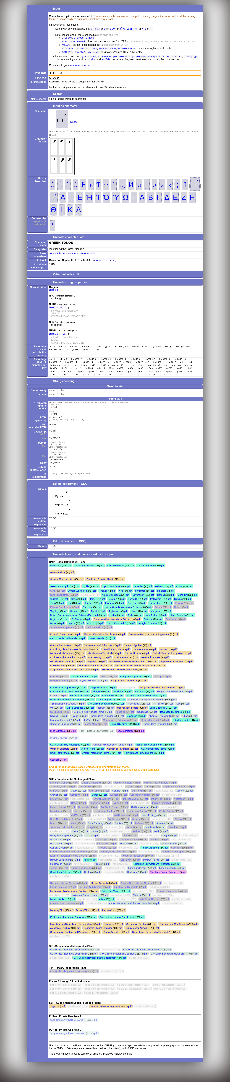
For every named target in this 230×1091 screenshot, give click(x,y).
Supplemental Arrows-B (90, 674)
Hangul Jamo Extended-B (156, 732)
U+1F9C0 (79, 38)
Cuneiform (176, 856)
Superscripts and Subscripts (98, 654)
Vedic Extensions (94, 636)
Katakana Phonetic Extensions (142, 704)
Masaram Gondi (169, 852)
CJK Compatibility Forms (153, 757)
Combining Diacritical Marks (100, 588)
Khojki (90, 836)
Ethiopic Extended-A (151, 728)
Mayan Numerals (58, 895)
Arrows (163, 658)
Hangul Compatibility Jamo (170, 700)
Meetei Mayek (92, 732)
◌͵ (122, 186)
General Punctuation (60, 654)
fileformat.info (87, 255)
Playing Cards (109, 919)
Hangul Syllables (118, 732)
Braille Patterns (58, 674)
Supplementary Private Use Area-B (67, 1042)
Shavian (54, 803)
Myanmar (110, 611)
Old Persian (138, 799)
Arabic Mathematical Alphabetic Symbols (129, 912)
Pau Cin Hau (56, 852)
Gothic (74, 799)
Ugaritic (116, 799)
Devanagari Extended (171, 720)
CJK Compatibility (106, 708)
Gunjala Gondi (57, 856)
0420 (65, 42)
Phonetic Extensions (60, 643)
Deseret (180, 799)
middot (91, 61)
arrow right (174, 58)
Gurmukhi (183, 603)
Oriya (74, 607)
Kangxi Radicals (98, 696)
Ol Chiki (91, 632)
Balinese (148, 628)
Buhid (94, 620)
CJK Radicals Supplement (63, 696)
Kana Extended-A (168, 876)
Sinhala (178, 607)
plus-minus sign (123, 58)
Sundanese (171, 628)
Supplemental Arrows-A (172, 670)
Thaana (103, 599)
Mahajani (139, 832)
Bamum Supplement (60, 868)
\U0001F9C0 (125, 49)
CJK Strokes (108, 704)
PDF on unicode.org (105, 262)
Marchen (124, 852)
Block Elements (122, 666)
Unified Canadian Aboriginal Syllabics (123, 616)
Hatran (74, 811)
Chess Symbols (111, 940)
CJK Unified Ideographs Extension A (146, 708)
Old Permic (94, 799)
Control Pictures (133, 662)
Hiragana (97, 700)
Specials (54, 768)
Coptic (104, 685)
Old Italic (54, 799)
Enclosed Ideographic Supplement (117, 926)
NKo (121, 599)
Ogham (158, 616)
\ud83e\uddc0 (107, 49)
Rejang (74, 724)
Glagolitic (55, 685)
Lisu (178, 712)
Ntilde (106, 61)
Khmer (134, 620)
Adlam (102, 908)
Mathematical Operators (62, 662)
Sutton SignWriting (111, 899)
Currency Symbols (133, 654)
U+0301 (63, 309)
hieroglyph (191, 58)
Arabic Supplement (78, 599)
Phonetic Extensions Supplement (100, 643)
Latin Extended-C (80, 685)
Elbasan (114, 803)
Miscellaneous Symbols (62, 670)
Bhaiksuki (102, 852)
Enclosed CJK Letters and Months (67, 708)
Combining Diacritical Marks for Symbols (70, 658)
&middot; (94, 53)
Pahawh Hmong (151, 868)
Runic (177, 616)
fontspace (72, 255)
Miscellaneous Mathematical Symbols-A (129, 670)
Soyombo (155, 848)
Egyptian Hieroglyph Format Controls (68, 864)
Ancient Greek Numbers (156, 791)
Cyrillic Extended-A (89, 689)
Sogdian (136, 828)
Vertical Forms (88, 757)
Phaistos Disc (86, 795)
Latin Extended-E (181, 728)
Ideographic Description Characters (157, 696)
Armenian (138, 595)
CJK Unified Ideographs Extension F (169, 962)
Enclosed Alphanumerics (62, 666)
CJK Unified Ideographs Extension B (68, 958)
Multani (130, 836)
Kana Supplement (137, 876)
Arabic (179, 595)
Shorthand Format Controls (163, 880)
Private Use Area (58, 746)
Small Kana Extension (61, 880)
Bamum (101, 716)
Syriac (53, 599)
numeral (106, 58)
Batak (53, 632)
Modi (156, 840)
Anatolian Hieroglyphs (133, 864)
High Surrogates (58, 739)
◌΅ (53, 199)
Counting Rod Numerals (126, 895)
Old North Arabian (140, 815)
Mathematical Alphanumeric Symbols (68, 899)
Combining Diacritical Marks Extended (113, 628)
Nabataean (179, 807)
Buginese (55, 628)
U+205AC (67, 38)
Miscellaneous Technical (99, 662)
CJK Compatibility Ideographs (65, 753)
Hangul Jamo (155, 611)
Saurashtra (142, 720)
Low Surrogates (125, 739)
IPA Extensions (57, 581)
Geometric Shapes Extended (98, 936)
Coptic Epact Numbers (174, 795)
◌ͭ (60, 186)
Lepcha (71, 632)
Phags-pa (120, 720)
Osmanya (75, 803)
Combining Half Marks (118, 757)
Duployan (132, 880)
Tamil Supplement (150, 856)
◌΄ (195, 186)
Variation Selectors (59, 757)
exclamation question (150, 58)
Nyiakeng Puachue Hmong (85, 904)
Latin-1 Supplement (84, 574)
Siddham (136, 840)
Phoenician (95, 811)
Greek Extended (97, 647)
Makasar (103, 856)
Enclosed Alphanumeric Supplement (68, 926)
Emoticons (109, 932)
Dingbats (91, 670)
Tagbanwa (114, 620)
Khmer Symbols (178, 624)
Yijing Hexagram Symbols (63, 712)
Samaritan (140, 599)
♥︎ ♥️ (144, 28)
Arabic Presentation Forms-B (96, 761)
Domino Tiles (82, 919)
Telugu (111, 607)
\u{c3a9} (91, 49)
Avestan (78, 820)
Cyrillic (86, 595)
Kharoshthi (83, 815)
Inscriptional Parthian (104, 820)
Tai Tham (76, 628)
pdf (69, 574)
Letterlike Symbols (112, 658)
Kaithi (73, 832)
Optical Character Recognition (168, 662)
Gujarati (54, 607)
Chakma (119, 832)
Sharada (160, 832)
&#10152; (67, 53)
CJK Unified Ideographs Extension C (141, 958)
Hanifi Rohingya (150, 824)
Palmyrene (156, 807)
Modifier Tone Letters (127, 716)
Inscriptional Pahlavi (137, 820)
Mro (86, 868)
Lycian (130, 795)
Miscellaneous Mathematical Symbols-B (135, 674)
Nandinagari (102, 848)
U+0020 (53, 309)
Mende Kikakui (57, 908)
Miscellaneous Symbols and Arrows (119, 678)
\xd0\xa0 (67, 49)
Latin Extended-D (158, 716)
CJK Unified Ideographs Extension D (68, 962)
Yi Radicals (158, 712)
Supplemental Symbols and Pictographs (70, 940)
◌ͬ (53, 186)
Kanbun (54, 704)
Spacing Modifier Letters (62, 588)
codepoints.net (57, 255)
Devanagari (138, 603)
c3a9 (72, 42)
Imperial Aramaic (131, 807)
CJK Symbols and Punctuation (65, 700)
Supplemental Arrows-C (137, 936)
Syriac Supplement (59, 603)
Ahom (126, 844)
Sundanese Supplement (62, 636)
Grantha (173, 836)
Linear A (54, 807)
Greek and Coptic (59, 595)
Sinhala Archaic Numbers (63, 836)
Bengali (161, 603)
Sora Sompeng (95, 832)
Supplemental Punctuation (124, 689)
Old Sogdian (114, 828)
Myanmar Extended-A (61, 728)
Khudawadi (151, 836)
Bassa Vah (125, 868)
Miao (97, 872)
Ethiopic (179, 611)
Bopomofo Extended (80, 704)
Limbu (113, 624)
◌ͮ (68, 186)
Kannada (132, 607)
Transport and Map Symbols (173, 932)
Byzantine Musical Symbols (64, 891)
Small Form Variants (60, 761)
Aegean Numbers (123, 791)
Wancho (137, 904)
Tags (52, 1015)
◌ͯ (75, 186)
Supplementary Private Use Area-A (67, 1028)
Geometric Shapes (150, 666)
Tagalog (54, 620)
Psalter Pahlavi (166, 820)
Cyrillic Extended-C (116, 632)
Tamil (92, 607)
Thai (52, 611)
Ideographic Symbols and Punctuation (153, 872)
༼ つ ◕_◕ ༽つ (129, 28)
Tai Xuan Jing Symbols (90, 895)
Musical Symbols (99, 891)
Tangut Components (81, 876)
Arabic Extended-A (111, 603)
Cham (186, 724)
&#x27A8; (80, 53)
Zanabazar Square (129, 848)
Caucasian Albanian (140, 803)
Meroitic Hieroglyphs (162, 811)
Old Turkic (76, 824)
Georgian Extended (147, 632)
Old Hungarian (121, 824)
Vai (51, 716)
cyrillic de (88, 58)
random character (80, 67)
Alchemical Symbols (60, 936)
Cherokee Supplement (61, 732)
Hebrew (159, 595)
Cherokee (88, 616)
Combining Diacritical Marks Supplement (149, 643)
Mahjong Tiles (57, 919)
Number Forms (140, 658)
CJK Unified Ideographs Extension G (68, 980)
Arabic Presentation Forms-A (150, 753)
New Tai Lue (152, 624)
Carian (148, 795)
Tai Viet (87, 728)
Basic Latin (55, 574)
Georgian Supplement (131, 685)
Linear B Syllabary (59, 791)
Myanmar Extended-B (160, 724)
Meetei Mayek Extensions (116, 728)
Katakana (118, 700)
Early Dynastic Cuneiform (113, 860)
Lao (70, 611)
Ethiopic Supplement (60, 616)
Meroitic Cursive (58, 815)
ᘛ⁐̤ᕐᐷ (113, 28)
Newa (75, 840)
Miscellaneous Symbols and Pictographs (70, 932)
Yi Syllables (133, 712)
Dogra (166, 844)
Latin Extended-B (146, 574)
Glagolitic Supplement (168, 899)
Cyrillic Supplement (112, 595)
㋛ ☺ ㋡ (96, 28)
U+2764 (90, 38)
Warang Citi (56, 848)
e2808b (81, 42)
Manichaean (56, 820)
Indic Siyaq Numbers (150, 908)
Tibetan (88, 611)
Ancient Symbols (58, 795)
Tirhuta (94, 840)
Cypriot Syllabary (102, 807)
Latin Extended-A (115, 574)
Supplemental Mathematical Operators (69, 678)
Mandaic (161, 599)
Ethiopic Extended (59, 689)
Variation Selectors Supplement (106, 1015)
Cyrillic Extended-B (76, 716)
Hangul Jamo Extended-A (102, 724)
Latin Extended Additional (63, 647)
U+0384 (73, 124)
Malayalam (155, 607)
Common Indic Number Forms (89, 720)
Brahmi (54, 832)
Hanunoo (74, 620)
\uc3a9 (79, 49)
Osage (95, 803)
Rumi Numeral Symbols (62, 828)
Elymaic (178, 828)
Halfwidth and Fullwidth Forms (140, 761)
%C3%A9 (66, 45)
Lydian (116, 811)
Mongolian (156, 620)
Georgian (132, 611)
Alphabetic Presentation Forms (108, 753)
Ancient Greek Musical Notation (137, 891)
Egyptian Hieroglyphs (173, 860)
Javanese (132, 724)
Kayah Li (54, 724)
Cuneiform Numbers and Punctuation (68, 860)
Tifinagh (158, 685)
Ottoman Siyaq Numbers (62, 912)
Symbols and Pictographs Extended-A (151, 940)
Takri (87, 844)
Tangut (53, 876)
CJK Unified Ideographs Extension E (118, 962)
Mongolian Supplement (61, 844)
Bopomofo (140, 700)
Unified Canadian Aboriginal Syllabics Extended (74, 624)
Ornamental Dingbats (137, 932)
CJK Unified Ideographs (100, 712)
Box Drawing (94, 666)
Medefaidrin (56, 872)
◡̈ (150, 28)
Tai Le (131, 624)
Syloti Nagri (56, 720)
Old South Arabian (110, 815)
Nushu (87, 880)
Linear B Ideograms (92, 791)
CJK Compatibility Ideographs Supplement (95, 966)
